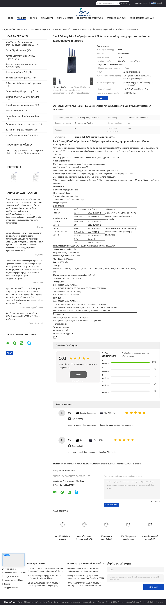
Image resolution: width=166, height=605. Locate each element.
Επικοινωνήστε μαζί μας (142, 18)
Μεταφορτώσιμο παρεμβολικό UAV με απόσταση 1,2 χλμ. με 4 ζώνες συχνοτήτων (44, 577)
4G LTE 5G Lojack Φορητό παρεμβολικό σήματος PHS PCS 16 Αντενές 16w (62, 537)
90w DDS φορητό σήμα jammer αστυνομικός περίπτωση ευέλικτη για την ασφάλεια (128, 537)
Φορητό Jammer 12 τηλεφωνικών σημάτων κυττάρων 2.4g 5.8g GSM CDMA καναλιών (86, 577)
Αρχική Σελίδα (8, 29)
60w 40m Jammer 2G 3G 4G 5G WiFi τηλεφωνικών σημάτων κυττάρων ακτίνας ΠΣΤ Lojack (83, 570)
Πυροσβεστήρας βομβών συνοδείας (23, 116)
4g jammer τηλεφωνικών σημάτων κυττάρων (80, 464)
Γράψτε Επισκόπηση (78, 376)
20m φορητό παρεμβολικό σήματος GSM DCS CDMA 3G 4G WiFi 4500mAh (106, 537)
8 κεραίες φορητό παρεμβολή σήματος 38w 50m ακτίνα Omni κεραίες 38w (150, 537)
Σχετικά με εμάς (65, 18)
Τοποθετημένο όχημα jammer (20, 105)
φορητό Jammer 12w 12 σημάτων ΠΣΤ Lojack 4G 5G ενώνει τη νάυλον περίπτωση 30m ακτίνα (28, 153)
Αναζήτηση (124, 3)
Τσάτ (101, 98)
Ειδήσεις (6, 584)
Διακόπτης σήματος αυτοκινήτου (22, 124)
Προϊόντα (21, 18)
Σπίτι (10, 18)
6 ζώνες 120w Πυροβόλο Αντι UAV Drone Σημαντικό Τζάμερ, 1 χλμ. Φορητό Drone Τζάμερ (45, 570)
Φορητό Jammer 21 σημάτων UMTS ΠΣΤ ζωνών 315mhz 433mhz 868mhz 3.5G (84, 537)
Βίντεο (33, 18)
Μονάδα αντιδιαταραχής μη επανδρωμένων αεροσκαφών (20, 43)
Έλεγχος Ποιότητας (116, 18)
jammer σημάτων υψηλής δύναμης (22, 97)
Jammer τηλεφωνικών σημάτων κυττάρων (86, 563)
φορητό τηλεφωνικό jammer (129, 464)
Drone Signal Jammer (16, 50)
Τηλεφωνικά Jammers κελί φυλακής (24, 83)
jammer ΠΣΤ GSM (108, 464)
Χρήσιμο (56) (77, 419)
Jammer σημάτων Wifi (16, 72)
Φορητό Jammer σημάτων (39, 29)
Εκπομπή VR (47, 18)
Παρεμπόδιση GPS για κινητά (20, 91)
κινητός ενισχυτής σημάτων (19, 135)
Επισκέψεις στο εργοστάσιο (90, 18)
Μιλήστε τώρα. (141, 3)
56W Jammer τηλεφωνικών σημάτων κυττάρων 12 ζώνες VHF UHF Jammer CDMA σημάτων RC (84, 584)
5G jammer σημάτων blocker (19, 129)
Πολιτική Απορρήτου (13, 602)
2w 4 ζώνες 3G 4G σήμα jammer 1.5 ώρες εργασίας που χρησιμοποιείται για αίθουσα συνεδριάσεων (71, 90)
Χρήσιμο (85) (77, 446)
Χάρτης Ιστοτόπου (10, 588)
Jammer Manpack (14, 110)
